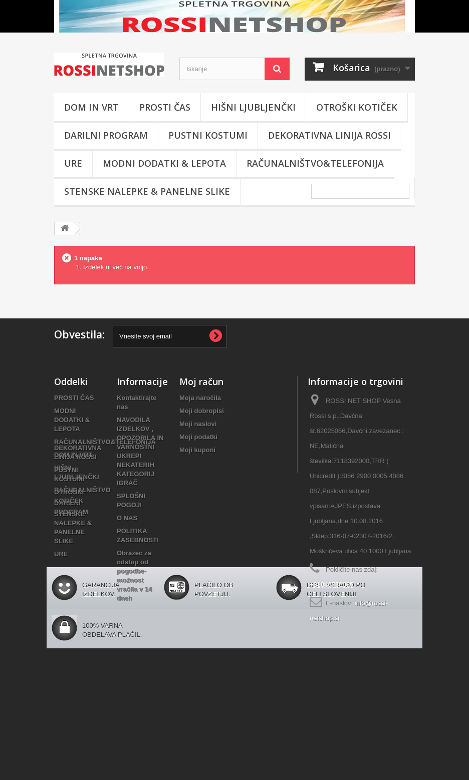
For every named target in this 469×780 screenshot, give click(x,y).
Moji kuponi (197, 450)
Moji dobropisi (201, 411)
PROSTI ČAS (164, 107)
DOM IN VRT (91, 107)
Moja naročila (200, 398)
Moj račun (201, 381)
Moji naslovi (197, 424)
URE (73, 163)
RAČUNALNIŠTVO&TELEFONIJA (315, 163)
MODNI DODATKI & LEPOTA (164, 163)
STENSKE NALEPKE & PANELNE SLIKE (147, 191)
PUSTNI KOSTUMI (208, 135)
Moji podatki (198, 437)
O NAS (127, 518)
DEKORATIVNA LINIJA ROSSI (329, 135)
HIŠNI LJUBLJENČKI (253, 107)
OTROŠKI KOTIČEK (356, 107)
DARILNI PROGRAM (106, 135)
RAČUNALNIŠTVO (82, 490)
